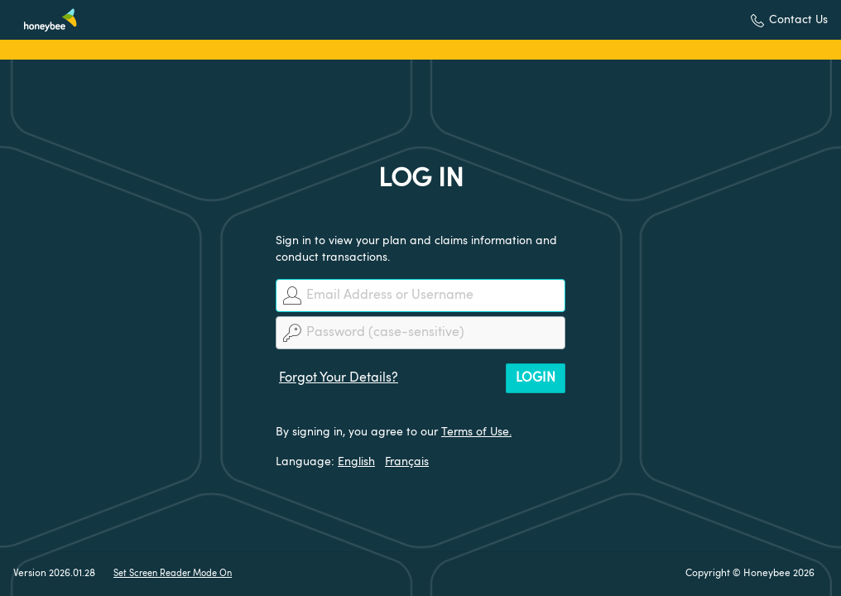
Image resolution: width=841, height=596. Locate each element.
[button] (789, 20)
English (356, 462)
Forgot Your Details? (338, 378)
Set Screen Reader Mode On (172, 574)
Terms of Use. (476, 432)
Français (407, 462)
